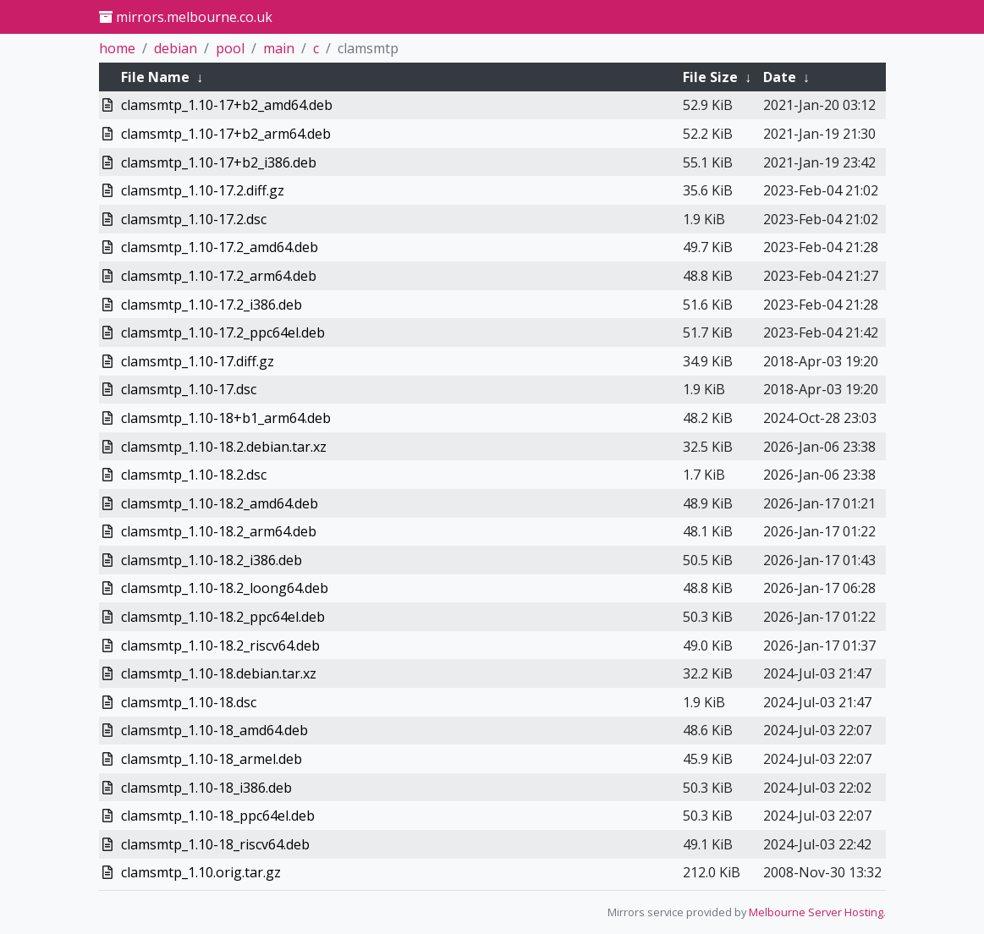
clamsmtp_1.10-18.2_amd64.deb (219, 503)
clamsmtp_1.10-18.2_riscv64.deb (220, 645)
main (278, 48)
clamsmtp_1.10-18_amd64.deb (214, 730)
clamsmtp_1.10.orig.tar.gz (201, 872)
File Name (155, 77)
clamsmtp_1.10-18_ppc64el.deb (218, 815)
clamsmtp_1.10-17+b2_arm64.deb (226, 133)
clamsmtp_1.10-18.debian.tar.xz (218, 673)
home (117, 48)
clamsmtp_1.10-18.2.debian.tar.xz (224, 446)
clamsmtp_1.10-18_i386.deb (206, 787)
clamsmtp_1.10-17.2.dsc (194, 219)
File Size (710, 77)
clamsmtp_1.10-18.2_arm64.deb (218, 531)
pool (230, 48)
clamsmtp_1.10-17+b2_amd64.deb (227, 105)
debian (175, 48)
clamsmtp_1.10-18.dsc (188, 702)
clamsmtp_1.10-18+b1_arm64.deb (226, 418)
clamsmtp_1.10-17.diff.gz (197, 361)
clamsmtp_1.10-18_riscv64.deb (215, 844)
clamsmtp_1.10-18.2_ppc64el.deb (223, 616)
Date (779, 77)
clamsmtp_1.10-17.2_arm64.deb (218, 275)
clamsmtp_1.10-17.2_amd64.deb (219, 247)
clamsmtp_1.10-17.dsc (188, 389)
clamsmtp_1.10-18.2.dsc (194, 474)
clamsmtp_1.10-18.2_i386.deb (211, 560)
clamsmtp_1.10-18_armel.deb (211, 759)
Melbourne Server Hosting (816, 912)
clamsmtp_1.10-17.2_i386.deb (211, 304)
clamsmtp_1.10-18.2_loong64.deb (224, 588)
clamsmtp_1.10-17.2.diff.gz (202, 190)
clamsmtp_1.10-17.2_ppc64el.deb (223, 332)
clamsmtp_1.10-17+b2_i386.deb (218, 162)
